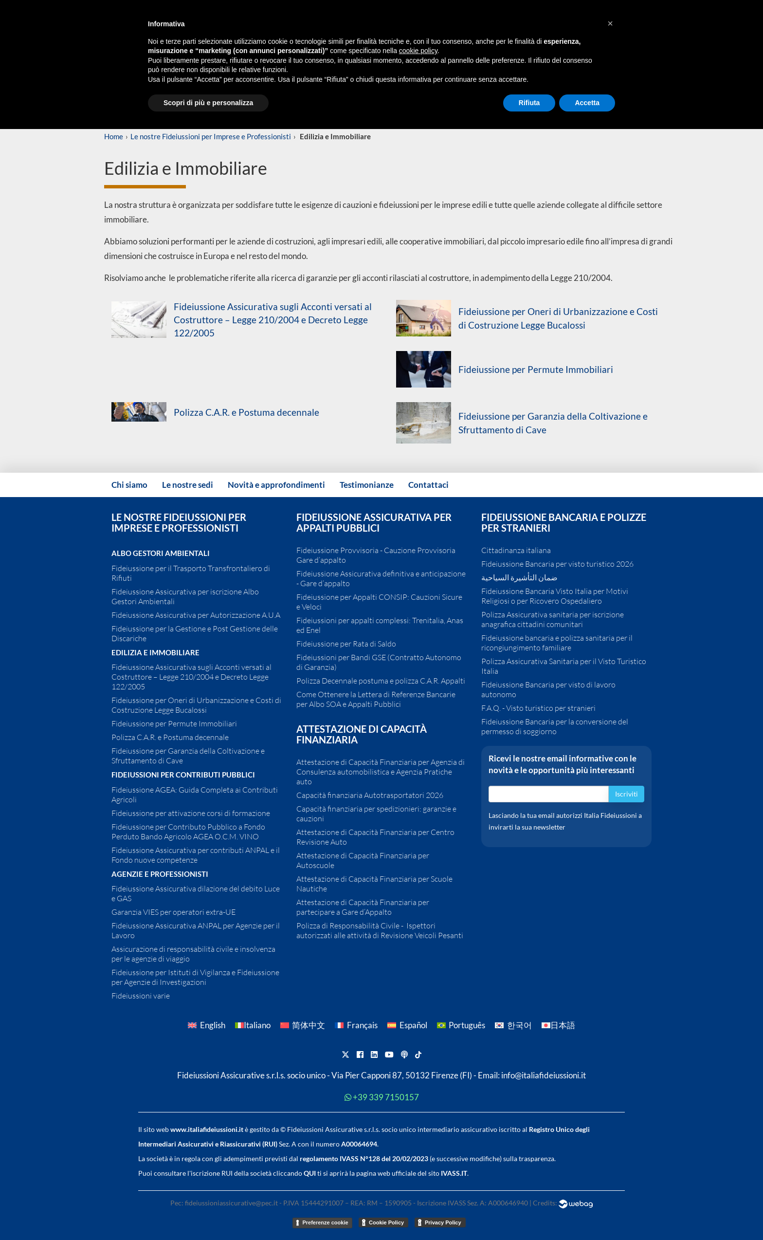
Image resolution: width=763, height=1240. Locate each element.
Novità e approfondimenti (276, 485)
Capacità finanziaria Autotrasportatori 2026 (369, 795)
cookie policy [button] (418, 51)
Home (113, 136)
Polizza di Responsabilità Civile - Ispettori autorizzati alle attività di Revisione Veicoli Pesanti (379, 930)
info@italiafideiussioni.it (543, 1075)
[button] (610, 23)
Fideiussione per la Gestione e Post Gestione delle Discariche (194, 633)
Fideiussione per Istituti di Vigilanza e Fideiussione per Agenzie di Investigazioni (195, 977)
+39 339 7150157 (386, 1097)
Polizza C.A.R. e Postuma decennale (246, 412)
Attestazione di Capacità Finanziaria (361, 734)
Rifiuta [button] (529, 103)
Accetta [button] (587, 103)
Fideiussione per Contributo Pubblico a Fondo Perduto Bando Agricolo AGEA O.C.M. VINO (188, 831)
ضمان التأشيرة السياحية (519, 577)
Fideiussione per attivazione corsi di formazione (190, 813)
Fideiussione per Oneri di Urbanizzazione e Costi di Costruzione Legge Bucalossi (196, 705)
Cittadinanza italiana (516, 550)
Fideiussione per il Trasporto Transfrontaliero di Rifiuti (190, 573)
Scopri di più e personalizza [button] (208, 103)
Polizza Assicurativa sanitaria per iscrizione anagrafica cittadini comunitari (552, 619)
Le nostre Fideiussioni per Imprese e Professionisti (210, 136)
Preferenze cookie (325, 1222)
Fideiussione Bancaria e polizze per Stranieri (563, 522)
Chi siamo (129, 485)
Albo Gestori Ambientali (160, 553)
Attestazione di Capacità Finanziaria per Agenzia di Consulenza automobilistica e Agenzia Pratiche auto (380, 771)
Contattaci (428, 485)
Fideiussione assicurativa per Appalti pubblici (374, 522)
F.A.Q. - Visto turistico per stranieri (538, 708)
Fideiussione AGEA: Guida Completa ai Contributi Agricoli (194, 794)
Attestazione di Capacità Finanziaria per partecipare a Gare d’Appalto (362, 907)
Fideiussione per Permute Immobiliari (535, 369)
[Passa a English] (206, 1025)
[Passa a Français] (356, 1025)
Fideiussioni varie (140, 995)
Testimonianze (367, 485)
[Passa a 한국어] (513, 1025)
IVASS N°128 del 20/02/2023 (384, 1158)
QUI (310, 1173)
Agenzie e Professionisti (159, 874)
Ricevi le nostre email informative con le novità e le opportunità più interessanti (562, 764)
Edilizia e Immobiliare (155, 652)
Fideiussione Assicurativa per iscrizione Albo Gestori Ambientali (185, 596)
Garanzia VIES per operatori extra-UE (173, 912)
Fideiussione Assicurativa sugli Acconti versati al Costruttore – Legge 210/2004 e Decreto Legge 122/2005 (273, 319)
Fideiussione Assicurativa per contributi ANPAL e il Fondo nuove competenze (195, 855)
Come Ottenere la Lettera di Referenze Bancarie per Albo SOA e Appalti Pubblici (375, 699)
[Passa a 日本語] (558, 1025)
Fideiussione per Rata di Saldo (346, 643)
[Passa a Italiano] (252, 1025)
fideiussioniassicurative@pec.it (231, 1203)
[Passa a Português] (461, 1025)
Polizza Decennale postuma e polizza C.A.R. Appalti (380, 680)
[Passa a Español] (407, 1025)
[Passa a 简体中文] (302, 1025)
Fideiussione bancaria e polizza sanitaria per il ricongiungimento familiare (557, 642)
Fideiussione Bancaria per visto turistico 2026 (557, 564)
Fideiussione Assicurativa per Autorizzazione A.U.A (195, 615)
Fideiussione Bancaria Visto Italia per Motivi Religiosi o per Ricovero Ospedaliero (554, 596)
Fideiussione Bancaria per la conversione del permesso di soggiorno (554, 726)
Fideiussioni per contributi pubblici (183, 774)
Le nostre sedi (187, 485)
